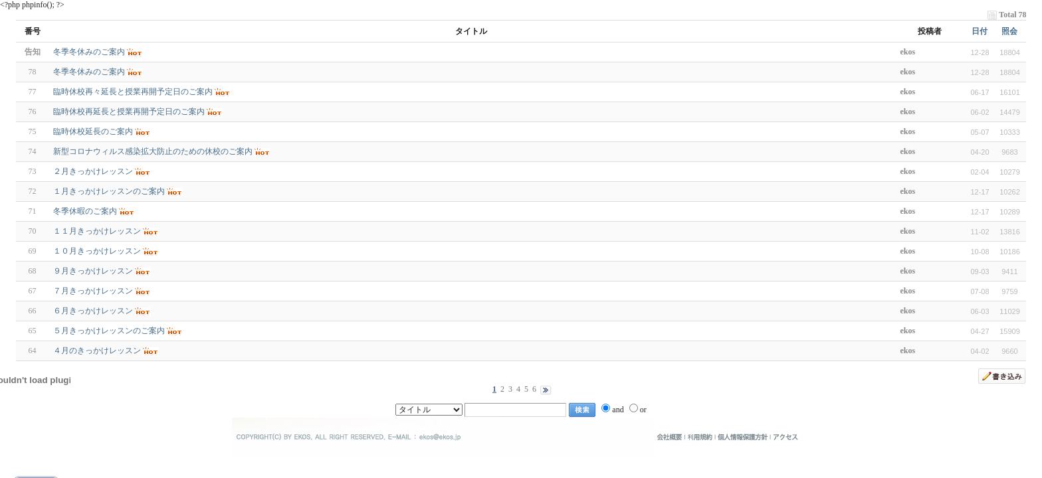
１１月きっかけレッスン (97, 231)
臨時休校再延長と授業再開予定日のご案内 (129, 111)
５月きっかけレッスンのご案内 (109, 330)
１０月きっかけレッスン (97, 251)
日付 (980, 31)
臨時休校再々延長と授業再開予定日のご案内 (133, 91)
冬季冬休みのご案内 (89, 71)
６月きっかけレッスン (93, 310)
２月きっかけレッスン (93, 171)
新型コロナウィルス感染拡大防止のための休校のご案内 (153, 151)
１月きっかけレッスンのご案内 (109, 191)
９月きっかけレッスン (93, 271)
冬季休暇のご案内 (85, 211)
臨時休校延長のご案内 (93, 131)
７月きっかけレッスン (93, 290)
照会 (1009, 31)
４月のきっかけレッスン (97, 350)
